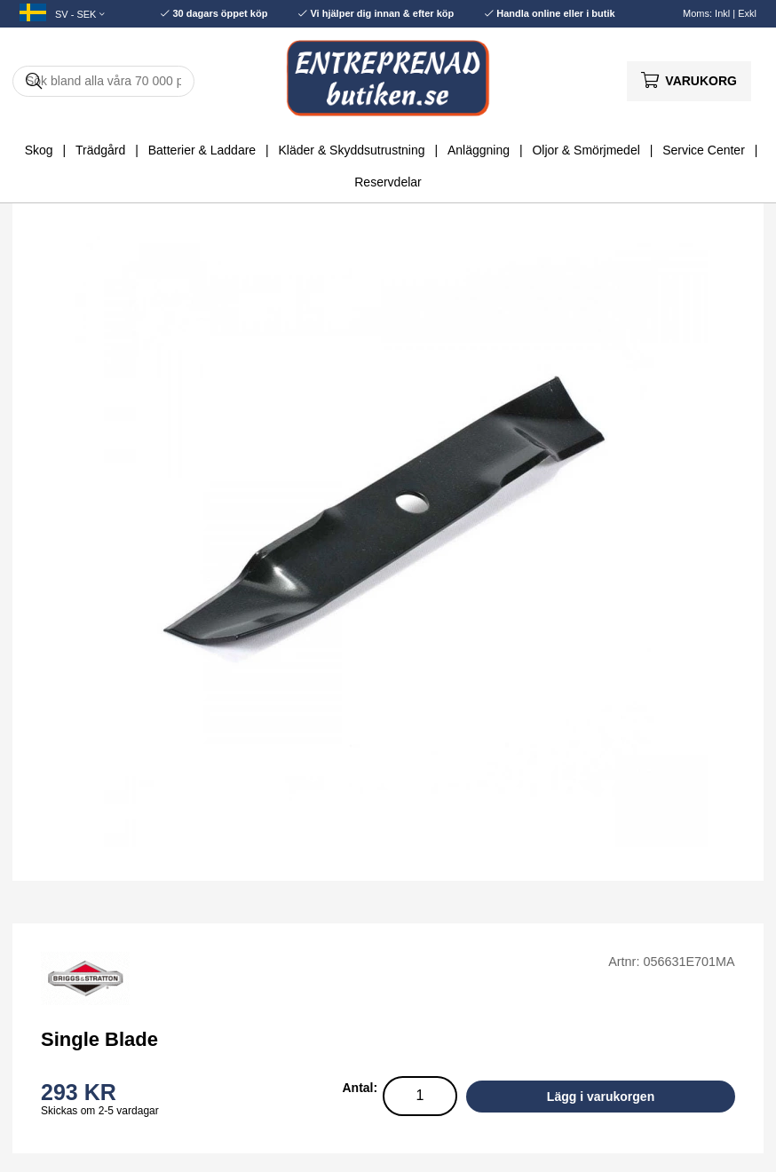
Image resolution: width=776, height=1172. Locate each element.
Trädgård (100, 150)
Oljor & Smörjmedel (585, 150)
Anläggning (478, 150)
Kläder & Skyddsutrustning (352, 150)
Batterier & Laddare (202, 150)
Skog (39, 150)
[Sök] (103, 81)
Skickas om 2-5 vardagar (100, 1111)
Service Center (703, 150)
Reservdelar (387, 182)
